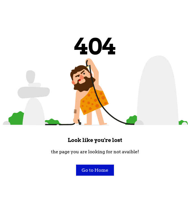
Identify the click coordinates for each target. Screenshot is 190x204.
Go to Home (95, 170)
